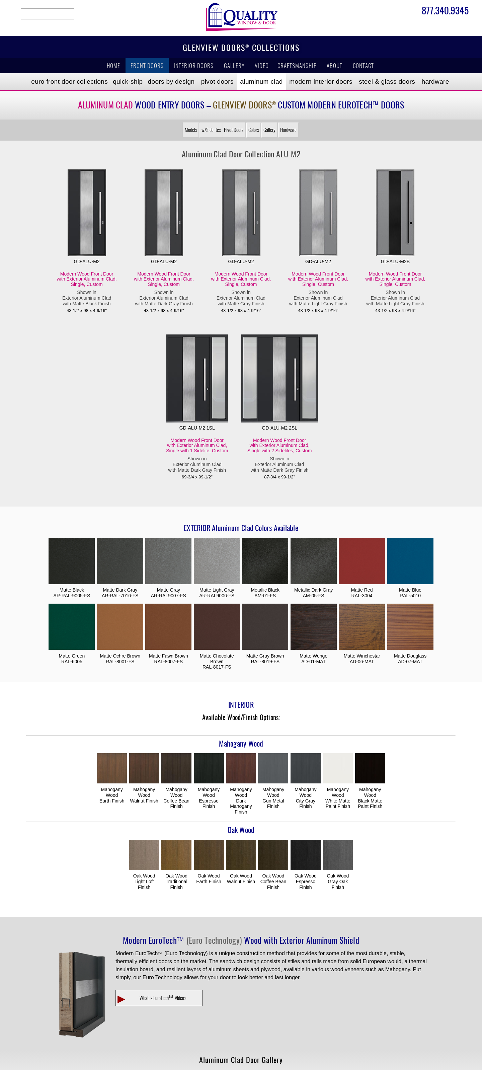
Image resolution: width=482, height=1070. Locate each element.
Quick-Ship (128, 81)
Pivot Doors (217, 81)
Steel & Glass (387, 81)
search (47, 13)
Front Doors (147, 66)
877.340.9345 (445, 12)
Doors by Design (171, 81)
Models (191, 130)
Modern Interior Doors (320, 81)
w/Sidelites (211, 130)
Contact (363, 66)
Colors (253, 130)
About (334, 66)
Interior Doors (194, 66)
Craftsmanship (297, 66)
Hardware (435, 81)
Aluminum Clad (261, 81)
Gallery (234, 66)
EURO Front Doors (69, 81)
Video (262, 66)
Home (113, 66)
